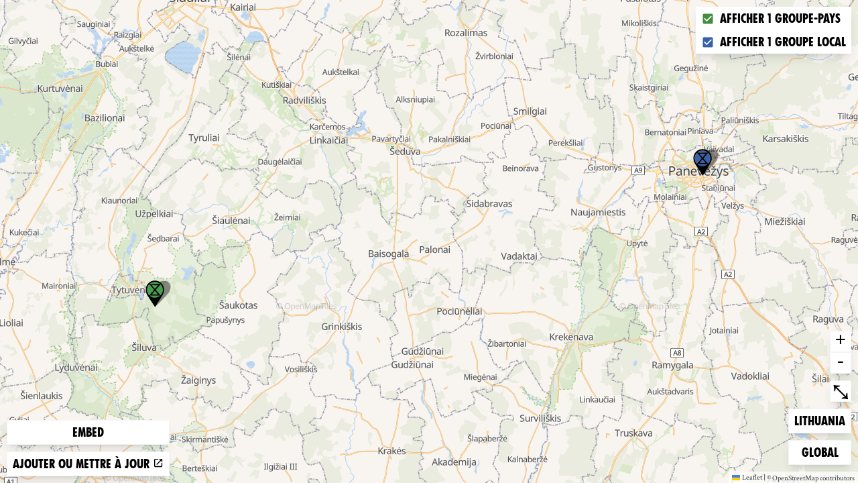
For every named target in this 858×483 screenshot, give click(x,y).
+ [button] (840, 341)
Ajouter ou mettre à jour (88, 464)
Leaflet (747, 477)
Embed (88, 432)
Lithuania (819, 419)
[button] (702, 162)
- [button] (840, 363)
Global (823, 451)
